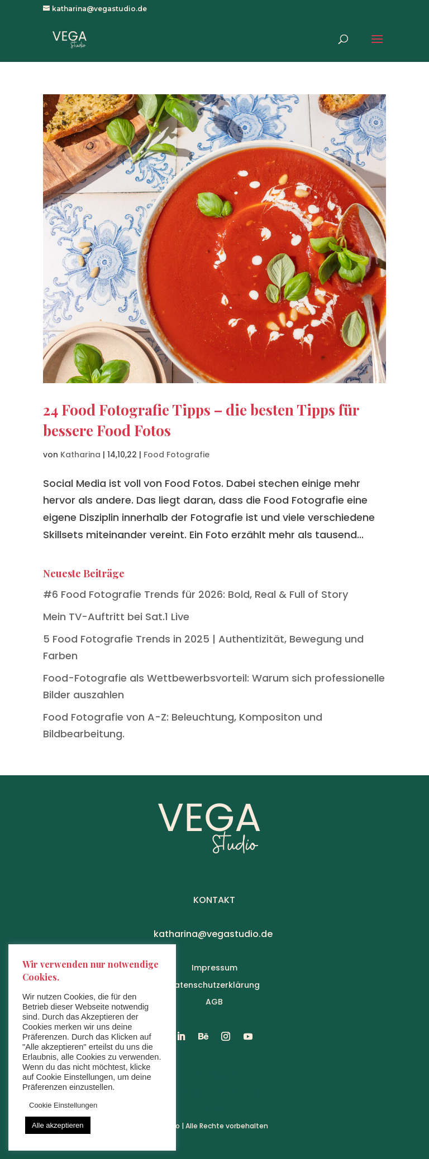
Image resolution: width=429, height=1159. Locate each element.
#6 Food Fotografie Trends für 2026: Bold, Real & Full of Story (195, 594)
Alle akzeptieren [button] (58, 1125)
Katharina (80, 454)
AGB (214, 1001)
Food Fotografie (176, 454)
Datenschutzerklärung (214, 985)
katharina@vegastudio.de (213, 934)
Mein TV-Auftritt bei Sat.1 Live (116, 617)
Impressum (214, 967)
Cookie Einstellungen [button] (63, 1105)
